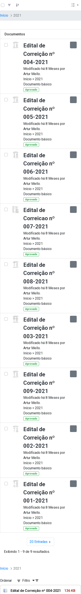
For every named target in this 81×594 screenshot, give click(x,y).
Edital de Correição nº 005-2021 (39, 108)
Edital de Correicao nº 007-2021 (39, 218)
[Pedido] (17, 5)
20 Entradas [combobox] (42, 542)
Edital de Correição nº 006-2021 (39, 163)
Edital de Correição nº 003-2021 (39, 327)
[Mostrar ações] (73, 45)
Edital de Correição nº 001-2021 (39, 492)
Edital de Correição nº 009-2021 (39, 382)
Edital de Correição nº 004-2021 (39, 53)
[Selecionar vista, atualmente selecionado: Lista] (75, 5)
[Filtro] (9, 5)
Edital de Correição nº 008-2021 (39, 273)
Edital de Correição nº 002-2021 (39, 437)
